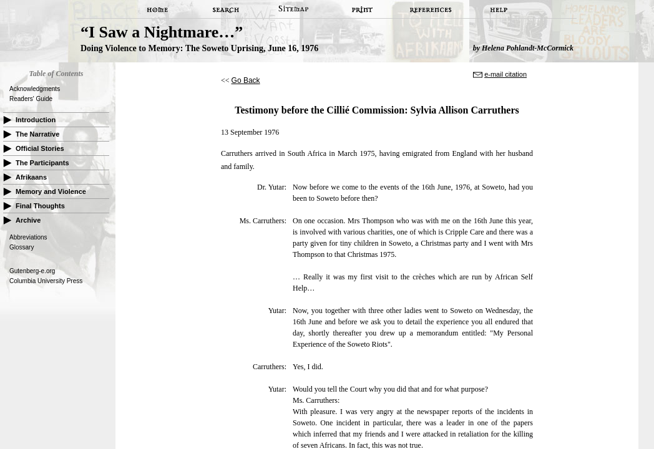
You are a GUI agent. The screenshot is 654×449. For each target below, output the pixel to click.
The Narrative (37, 134)
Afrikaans (31, 177)
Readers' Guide (30, 98)
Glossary (21, 247)
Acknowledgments (34, 88)
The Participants (42, 163)
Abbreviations (28, 237)
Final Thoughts (40, 206)
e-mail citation (505, 74)
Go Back (246, 80)
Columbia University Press (45, 281)
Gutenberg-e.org (32, 271)
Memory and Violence (51, 191)
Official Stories (40, 148)
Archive (28, 220)
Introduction (36, 119)
